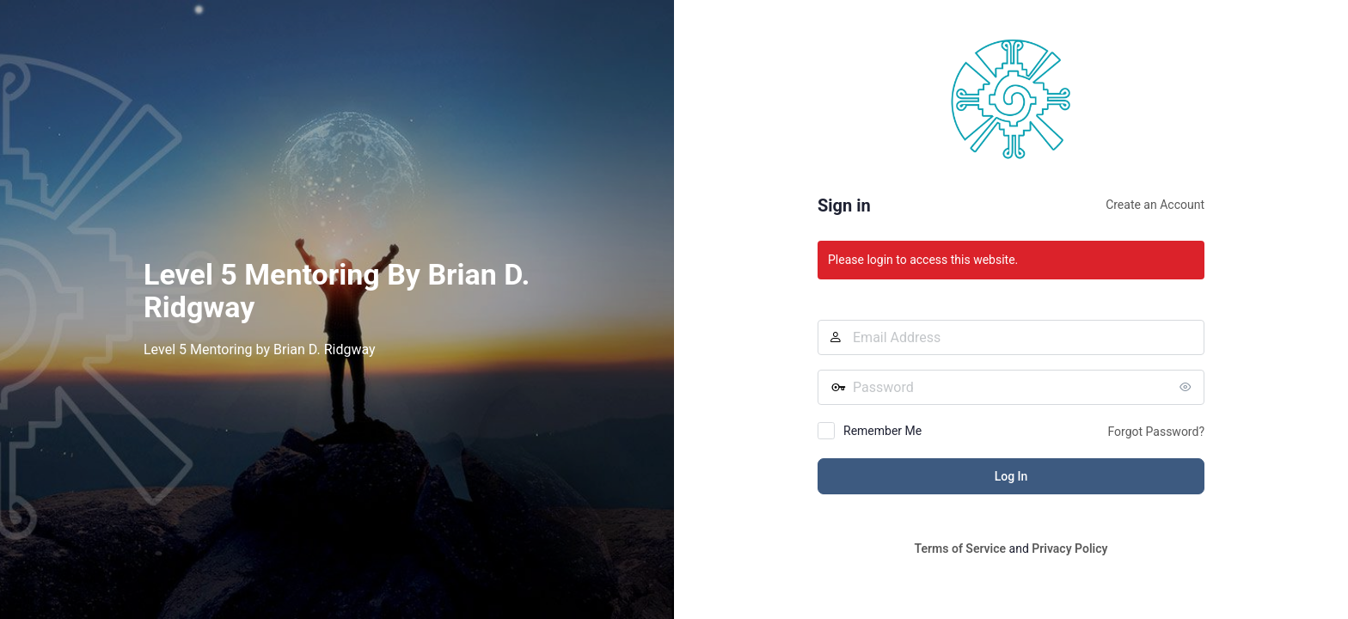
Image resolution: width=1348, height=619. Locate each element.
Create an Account (1155, 204)
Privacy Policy (1069, 548)
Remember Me (882, 431)
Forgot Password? (1155, 431)
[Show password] (1187, 387)
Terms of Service (960, 548)
